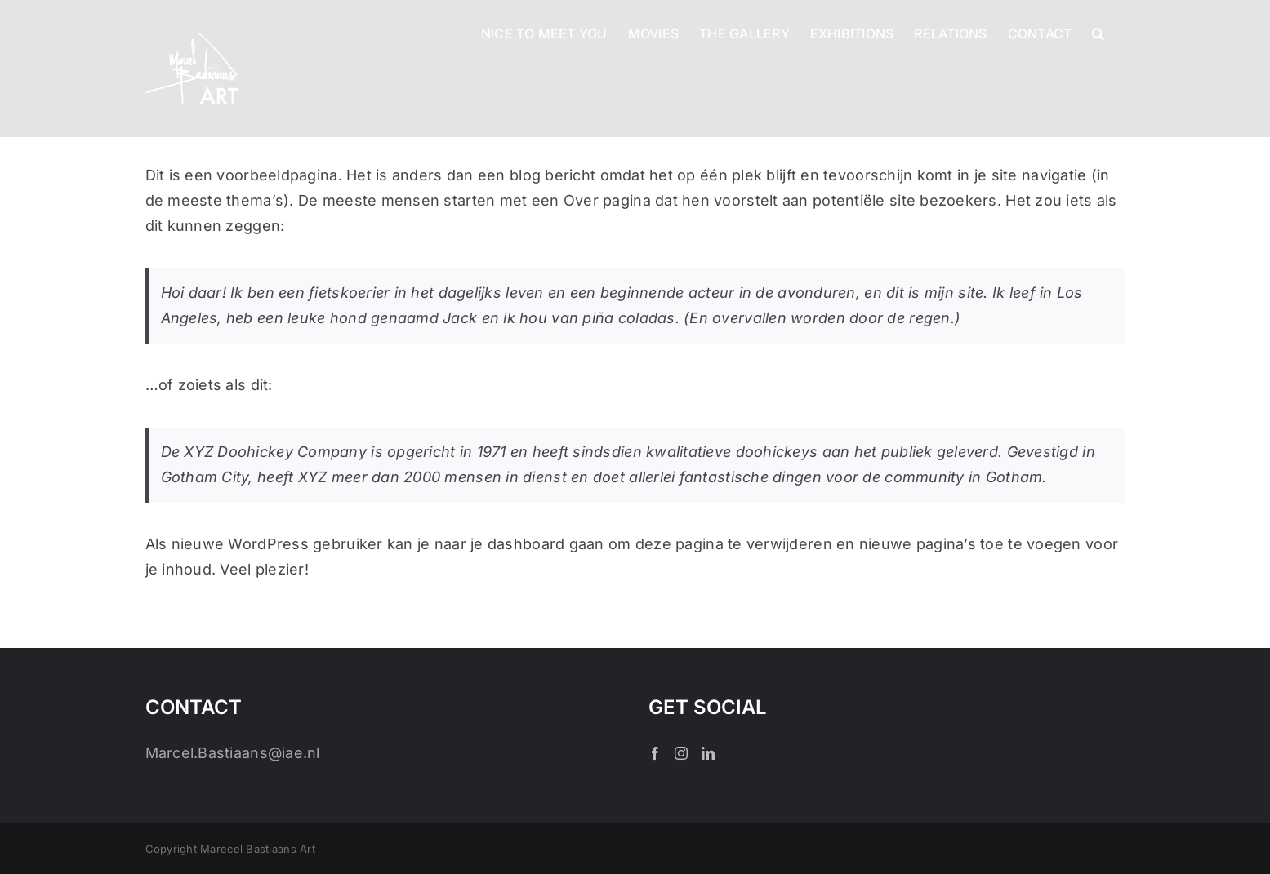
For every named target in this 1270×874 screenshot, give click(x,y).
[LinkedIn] (708, 753)
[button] (1098, 32)
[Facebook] (655, 753)
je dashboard (517, 543)
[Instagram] (681, 753)
